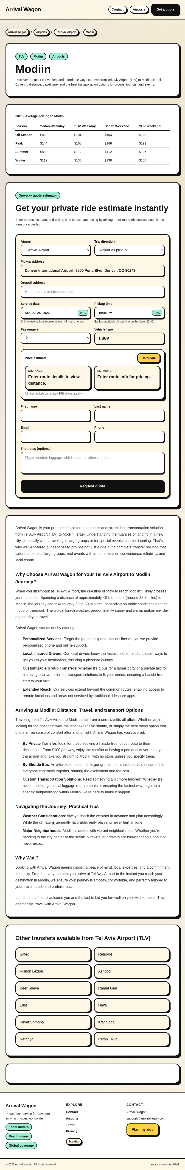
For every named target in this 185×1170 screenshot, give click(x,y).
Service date (30, 304)
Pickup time (103, 304)
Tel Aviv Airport (66, 32)
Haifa (102, 1005)
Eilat (23, 1005)
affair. (132, 720)
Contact (117, 9)
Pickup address (33, 261)
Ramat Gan (107, 988)
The (49, 610)
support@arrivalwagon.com (146, 1118)
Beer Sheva (29, 988)
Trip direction (104, 241)
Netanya (27, 1039)
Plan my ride (143, 1129)
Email (25, 427)
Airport (26, 241)
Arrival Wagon (23, 9)
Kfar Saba (106, 1022)
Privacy (71, 1131)
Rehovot (105, 954)
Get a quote (165, 9)
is (53, 822)
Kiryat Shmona (32, 1022)
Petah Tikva (108, 1039)
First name (29, 406)
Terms (70, 1125)
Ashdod (104, 971)
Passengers (30, 329)
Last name (102, 406)
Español (73, 1141)
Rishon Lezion (31, 971)
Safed (24, 954)
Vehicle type (103, 329)
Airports (139, 9)
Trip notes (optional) (36, 448)
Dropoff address (33, 282)
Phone (99, 427)
